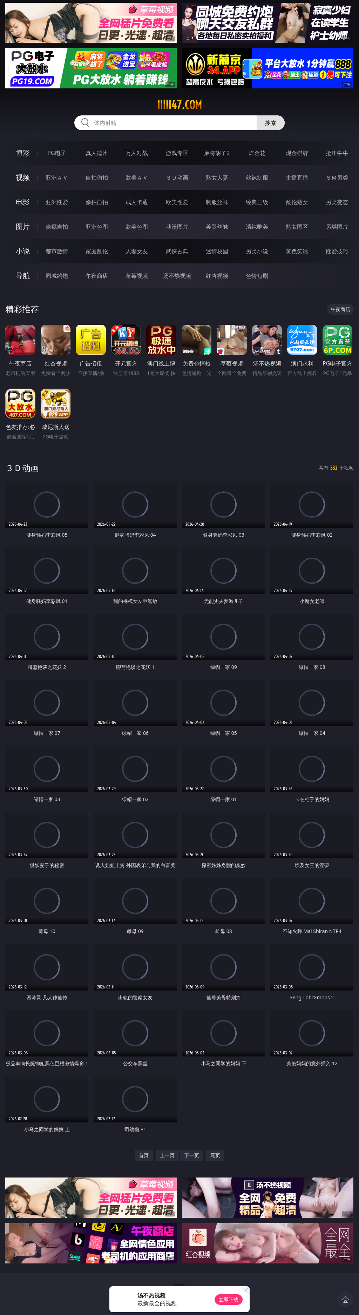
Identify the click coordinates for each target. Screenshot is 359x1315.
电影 (23, 202)
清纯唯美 (257, 226)
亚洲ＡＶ (57, 177)
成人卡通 (137, 202)
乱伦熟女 (297, 202)
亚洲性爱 (57, 202)
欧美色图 (137, 226)
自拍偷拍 (97, 177)
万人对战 (137, 153)
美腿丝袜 (217, 226)
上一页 (167, 1155)
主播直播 (297, 177)
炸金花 (257, 153)
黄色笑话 (297, 251)
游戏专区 (177, 153)
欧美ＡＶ (137, 177)
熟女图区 (297, 226)
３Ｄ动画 (177, 177)
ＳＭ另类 (337, 177)
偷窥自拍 (57, 226)
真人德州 (97, 153)
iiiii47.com (179, 105)
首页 (144, 1155)
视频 (23, 177)
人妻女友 (137, 251)
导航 (23, 275)
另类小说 (257, 251)
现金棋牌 (297, 153)
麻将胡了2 (217, 153)
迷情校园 (217, 251)
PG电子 (56, 153)
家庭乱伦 (97, 251)
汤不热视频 (177, 276)
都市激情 (57, 251)
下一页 (191, 1155)
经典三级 (257, 202)
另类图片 (337, 226)
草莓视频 (137, 276)
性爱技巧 (337, 251)
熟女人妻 (217, 177)
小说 (23, 251)
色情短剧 (257, 276)
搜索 (270, 123)
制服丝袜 (217, 202)
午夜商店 (97, 276)
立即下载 (228, 1299)
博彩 (23, 152)
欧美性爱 (177, 202)
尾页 (215, 1155)
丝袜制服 (257, 177)
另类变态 (337, 202)
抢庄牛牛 (337, 153)
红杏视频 (217, 276)
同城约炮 (57, 276)
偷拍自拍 (97, 202)
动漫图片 (177, 226)
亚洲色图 (97, 226)
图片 (23, 226)
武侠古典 (177, 251)
